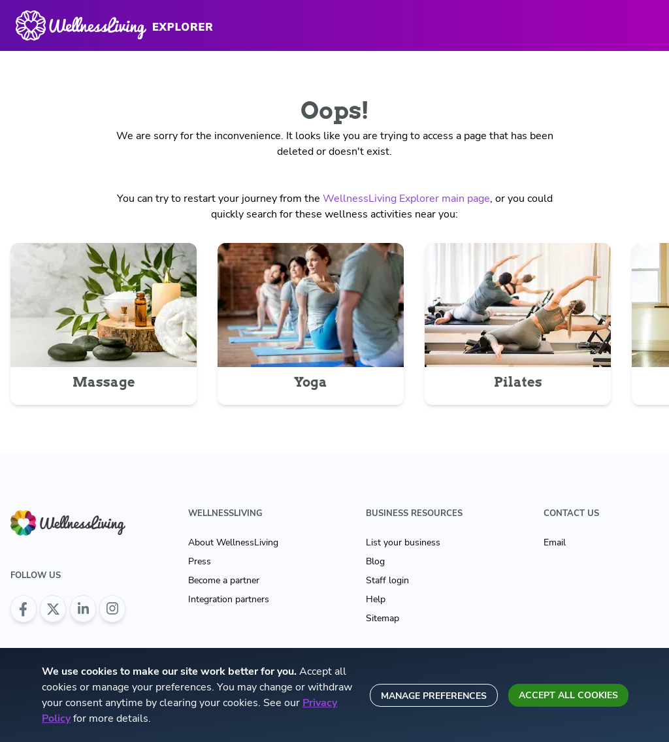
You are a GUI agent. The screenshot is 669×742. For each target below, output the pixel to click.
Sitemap (382, 618)
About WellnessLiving (233, 542)
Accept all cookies (568, 695)
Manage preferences (434, 696)
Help (375, 599)
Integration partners (228, 599)
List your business (403, 542)
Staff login (387, 580)
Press (199, 561)
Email (555, 542)
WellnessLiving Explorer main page (406, 198)
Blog (375, 561)
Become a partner (223, 580)
